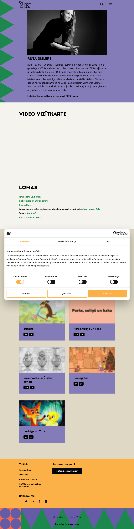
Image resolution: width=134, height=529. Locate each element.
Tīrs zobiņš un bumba (30, 196)
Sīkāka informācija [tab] (67, 241)
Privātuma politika (28, 479)
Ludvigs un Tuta (91, 209)
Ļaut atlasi (67, 293)
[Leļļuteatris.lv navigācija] (110, 4)
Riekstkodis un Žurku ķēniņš (33, 200)
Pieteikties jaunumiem (67, 471)
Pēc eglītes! (25, 205)
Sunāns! (31, 213)
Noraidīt (26, 293)
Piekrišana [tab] (25, 241)
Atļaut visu (107, 293)
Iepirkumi (23, 474)
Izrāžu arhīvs (25, 470)
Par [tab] (109, 241)
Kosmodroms (72, 524)
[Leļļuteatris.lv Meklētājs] (101, 4)
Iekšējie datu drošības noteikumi (30, 485)
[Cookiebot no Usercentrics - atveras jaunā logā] (115, 233)
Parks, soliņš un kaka (30, 217)
